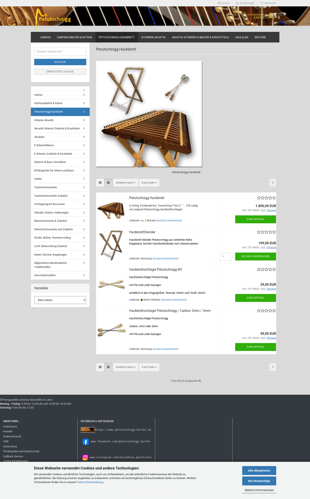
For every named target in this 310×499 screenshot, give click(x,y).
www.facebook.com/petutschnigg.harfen (115, 441)
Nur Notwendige (259, 481)
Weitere (260, 37)
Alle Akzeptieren (259, 470)
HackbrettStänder (142, 232)
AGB (5, 441)
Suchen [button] (224, 3)
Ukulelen (241, 37)
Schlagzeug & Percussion (49, 204)
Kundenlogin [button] (245, 3)
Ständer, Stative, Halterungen (51, 212)
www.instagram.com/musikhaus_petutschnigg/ (123, 457)
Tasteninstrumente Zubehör (51, 195)
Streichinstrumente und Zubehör (53, 229)
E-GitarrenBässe (44, 145)
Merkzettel (268, 3)
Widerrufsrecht (12, 436)
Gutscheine (10, 446)
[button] (100, 183)
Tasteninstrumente (45, 187)
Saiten (38, 178)
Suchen (60, 62)
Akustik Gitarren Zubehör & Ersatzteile (200, 37)
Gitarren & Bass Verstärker (50, 162)
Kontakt (8, 431)
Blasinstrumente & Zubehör (50, 220)
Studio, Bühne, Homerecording (52, 237)
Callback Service (13, 456)
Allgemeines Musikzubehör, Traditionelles (50, 265)
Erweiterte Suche (60, 71)
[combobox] (125, 183)
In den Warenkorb (255, 256)
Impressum (10, 426)
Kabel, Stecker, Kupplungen (50, 254)
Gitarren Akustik (153, 37)
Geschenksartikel (44, 275)
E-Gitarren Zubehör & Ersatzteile (53, 153)
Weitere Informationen (259, 490)
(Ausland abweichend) (169, 220)
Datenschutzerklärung (90, 482)
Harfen (45, 37)
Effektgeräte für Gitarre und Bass (54, 170)
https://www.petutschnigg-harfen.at (123, 429)
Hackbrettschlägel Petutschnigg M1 (156, 269)
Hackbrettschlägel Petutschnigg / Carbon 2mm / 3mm (170, 311)
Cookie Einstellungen (15, 460)
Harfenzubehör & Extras (74, 37)
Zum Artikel (256, 219)
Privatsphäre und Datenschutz (21, 451)
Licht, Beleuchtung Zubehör (50, 246)
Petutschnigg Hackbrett (117, 37)
